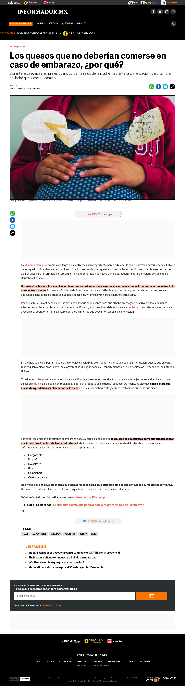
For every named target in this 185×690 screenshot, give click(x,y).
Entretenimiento (115, 662)
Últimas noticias (20, 24)
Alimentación (40, 534)
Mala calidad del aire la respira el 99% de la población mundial (66, 567)
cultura (132, 662)
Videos (67, 23)
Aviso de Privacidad (75, 681)
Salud (25, 534)
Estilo (13, 47)
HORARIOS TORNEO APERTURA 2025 (37, 34)
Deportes (81, 662)
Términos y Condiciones (51, 606)
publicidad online (100, 666)
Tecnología (96, 662)
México (53, 24)
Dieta (94, 534)
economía (145, 662)
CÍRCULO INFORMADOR (82, 34)
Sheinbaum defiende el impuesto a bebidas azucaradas (62, 558)
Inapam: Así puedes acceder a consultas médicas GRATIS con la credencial (74, 553)
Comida (83, 534)
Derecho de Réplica (91, 681)
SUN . (16, 86)
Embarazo (56, 534)
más (81, 24)
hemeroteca (82, 666)
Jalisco (41, 24)
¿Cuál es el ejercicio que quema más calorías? (56, 563)
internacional (65, 662)
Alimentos (70, 534)
